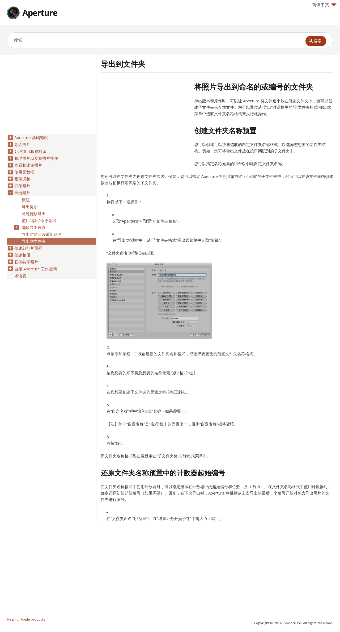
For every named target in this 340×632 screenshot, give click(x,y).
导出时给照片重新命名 (42, 234)
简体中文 (324, 4)
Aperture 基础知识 (31, 137)
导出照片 (22, 192)
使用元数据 (24, 172)
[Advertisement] (145, 119)
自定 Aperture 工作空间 (35, 268)
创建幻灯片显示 (28, 248)
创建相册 (22, 255)
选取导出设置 (34, 227)
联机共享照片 (26, 262)
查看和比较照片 (28, 165)
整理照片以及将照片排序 (36, 158)
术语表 (20, 275)
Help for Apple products (26, 619)
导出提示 (30, 206)
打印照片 (22, 186)
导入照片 (22, 144)
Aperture (39, 12)
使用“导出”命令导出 (39, 220)
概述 (26, 199)
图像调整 (22, 179)
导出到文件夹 (34, 241)
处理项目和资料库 (30, 151)
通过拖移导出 (34, 213)
